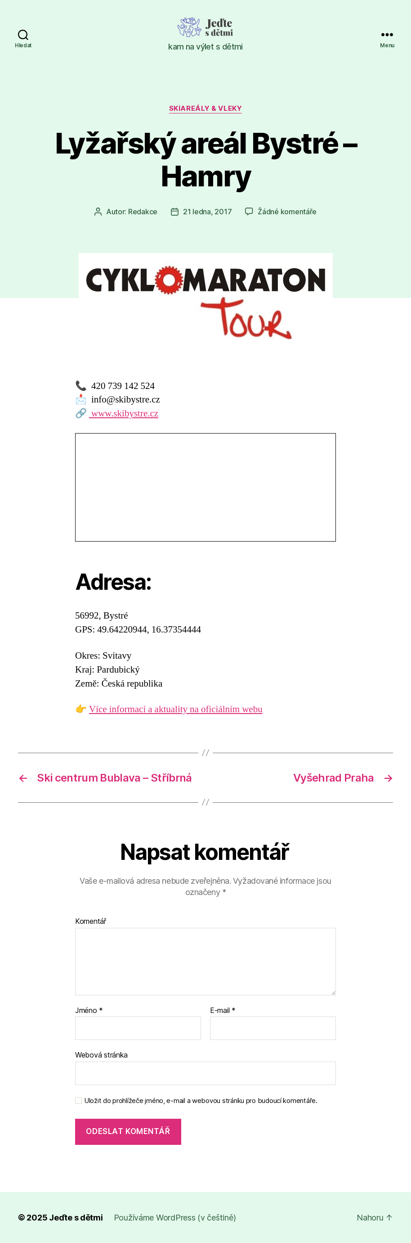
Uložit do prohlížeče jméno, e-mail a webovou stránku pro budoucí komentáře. (200, 1101)
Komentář (90, 922)
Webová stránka (101, 1054)
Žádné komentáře (287, 211)
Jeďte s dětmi (76, 1217)
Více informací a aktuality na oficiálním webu (176, 709)
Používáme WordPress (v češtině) (175, 1217)
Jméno (89, 1011)
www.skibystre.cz (123, 413)
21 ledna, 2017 (207, 211)
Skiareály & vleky (205, 108)
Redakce (142, 211)
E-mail (223, 1011)
